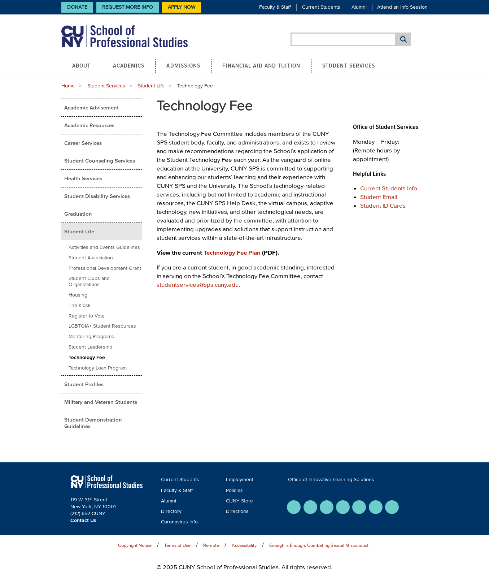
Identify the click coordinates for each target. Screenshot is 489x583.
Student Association (91, 257)
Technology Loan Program (98, 368)
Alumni (359, 7)
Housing (78, 295)
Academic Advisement (91, 107)
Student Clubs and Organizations (89, 281)
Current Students (321, 7)
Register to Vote (87, 316)
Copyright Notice (135, 545)
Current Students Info (388, 188)
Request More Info (127, 7)
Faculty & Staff (275, 7)
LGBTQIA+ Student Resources (102, 326)
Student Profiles (84, 384)
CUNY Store (239, 501)
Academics (129, 65)
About (81, 65)
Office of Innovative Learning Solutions (331, 479)
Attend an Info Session (402, 7)
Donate (77, 7)
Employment (239, 479)
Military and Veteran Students (100, 402)
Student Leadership (90, 347)
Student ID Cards (383, 205)
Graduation (78, 214)
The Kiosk (80, 305)
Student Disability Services (97, 196)
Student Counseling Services (99, 160)
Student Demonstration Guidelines (93, 422)
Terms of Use (177, 545)
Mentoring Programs (91, 336)
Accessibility (244, 545)
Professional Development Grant (105, 268)
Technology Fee (87, 357)
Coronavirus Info (179, 521)
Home (68, 85)
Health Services (83, 178)
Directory (171, 511)
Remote (211, 545)
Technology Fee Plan (232, 252)
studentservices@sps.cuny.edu (198, 284)
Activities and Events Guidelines (104, 247)
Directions (237, 511)
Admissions (183, 65)
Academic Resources (89, 125)
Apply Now (181, 7)
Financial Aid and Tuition (261, 65)
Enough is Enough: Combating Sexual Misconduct (318, 545)
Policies (234, 490)
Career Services (83, 143)
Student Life (151, 85)
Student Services (348, 65)
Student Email (378, 196)
